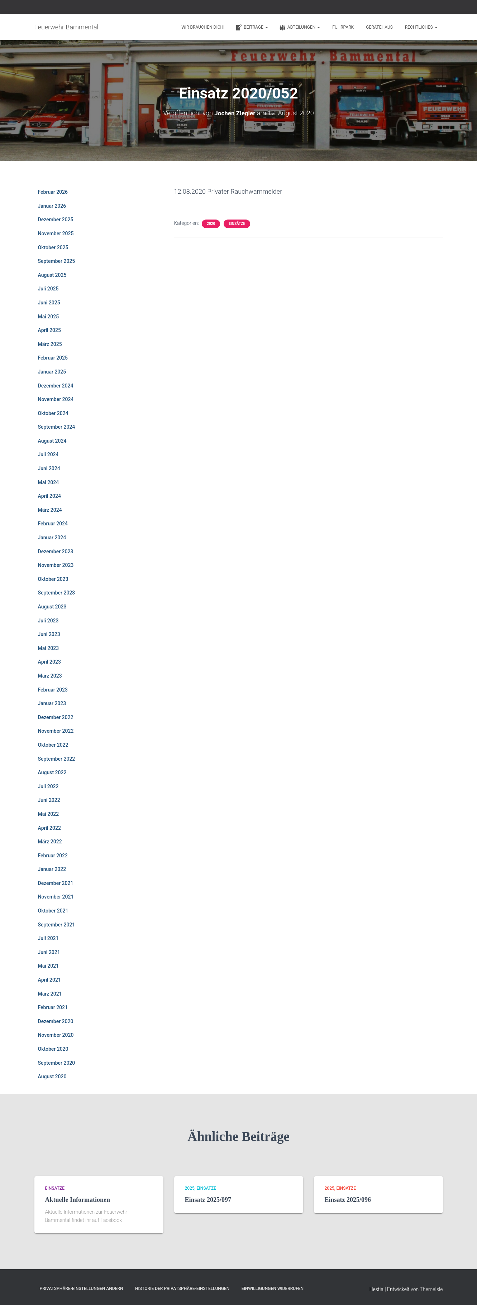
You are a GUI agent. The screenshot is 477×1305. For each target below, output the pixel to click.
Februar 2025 (53, 358)
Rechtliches (421, 27)
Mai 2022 (48, 814)
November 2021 (56, 897)
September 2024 (56, 427)
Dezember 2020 (55, 1021)
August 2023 (52, 607)
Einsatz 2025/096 (348, 1199)
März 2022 (50, 841)
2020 (211, 224)
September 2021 (56, 924)
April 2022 (49, 827)
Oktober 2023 (53, 579)
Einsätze (237, 224)
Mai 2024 (48, 482)
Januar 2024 (52, 537)
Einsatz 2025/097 (208, 1199)
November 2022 (56, 731)
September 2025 (56, 261)
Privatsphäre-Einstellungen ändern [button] (81, 1288)
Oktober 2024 (53, 413)
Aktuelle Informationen (77, 1199)
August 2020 (52, 1076)
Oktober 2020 (53, 1049)
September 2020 (56, 1062)
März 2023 (50, 676)
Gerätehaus (379, 27)
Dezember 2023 (55, 551)
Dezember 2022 (55, 717)
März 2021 (50, 993)
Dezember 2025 (55, 219)
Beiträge (251, 27)
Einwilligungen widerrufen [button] (273, 1288)
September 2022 (56, 758)
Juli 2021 (48, 938)
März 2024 (50, 509)
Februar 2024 (53, 523)
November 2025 (56, 233)
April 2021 (49, 980)
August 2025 (52, 275)
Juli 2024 (48, 454)
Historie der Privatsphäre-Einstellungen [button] (182, 1288)
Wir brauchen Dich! (202, 27)
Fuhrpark (343, 27)
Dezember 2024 (55, 385)
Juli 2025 (48, 289)
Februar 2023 (53, 689)
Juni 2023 (49, 634)
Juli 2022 (48, 786)
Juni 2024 (49, 468)
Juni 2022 (49, 800)
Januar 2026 (52, 205)
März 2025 (50, 344)
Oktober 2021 (53, 911)
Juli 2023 (48, 620)
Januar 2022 (52, 869)
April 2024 (49, 496)
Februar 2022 (53, 855)
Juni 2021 (49, 952)
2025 (190, 1187)
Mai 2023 (48, 648)
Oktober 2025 (53, 247)
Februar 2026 (53, 192)
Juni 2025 (49, 302)
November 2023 (56, 565)
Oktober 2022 (53, 744)
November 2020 (56, 1035)
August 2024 (52, 440)
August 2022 (52, 772)
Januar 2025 (52, 371)
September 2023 (56, 593)
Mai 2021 (48, 966)
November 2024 (56, 399)
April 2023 (49, 662)
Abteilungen (299, 27)
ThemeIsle (431, 1289)
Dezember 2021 (55, 883)
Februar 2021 (53, 1007)
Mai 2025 (48, 316)
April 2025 (49, 330)
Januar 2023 (52, 703)
